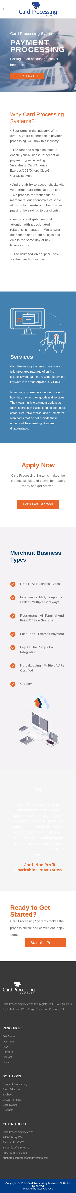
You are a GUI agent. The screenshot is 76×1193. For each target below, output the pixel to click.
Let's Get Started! (38, 504)
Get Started (9, 1036)
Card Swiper (10, 1104)
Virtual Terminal (12, 1099)
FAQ (5, 1046)
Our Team (8, 1041)
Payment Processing (15, 1084)
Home (6, 1062)
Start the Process (45, 943)
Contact (7, 1057)
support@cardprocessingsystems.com (25, 1157)
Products (8, 1110)
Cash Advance (11, 1089)
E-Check (8, 1094)
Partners (8, 1051)
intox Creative (45, 1188)
